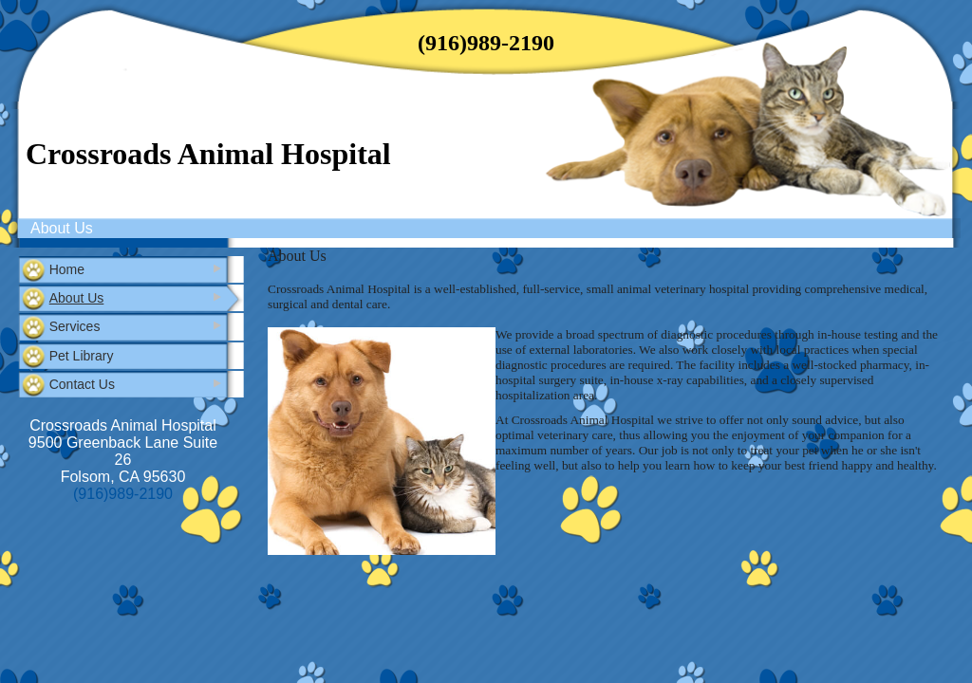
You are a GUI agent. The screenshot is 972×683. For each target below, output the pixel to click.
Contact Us (82, 384)
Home (66, 269)
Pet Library (81, 355)
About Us (61, 228)
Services (75, 326)
